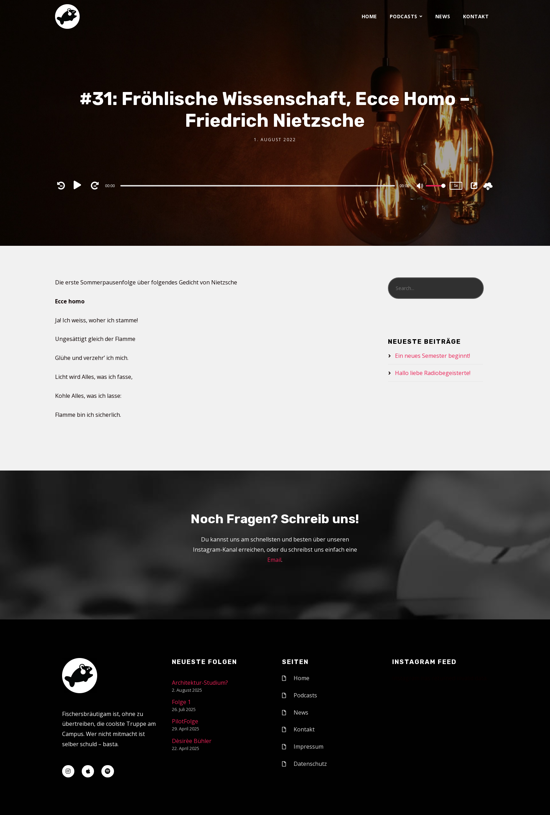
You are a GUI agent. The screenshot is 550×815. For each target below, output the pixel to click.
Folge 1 (181, 702)
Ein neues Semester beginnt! (432, 356)
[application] (259, 185)
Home (369, 16)
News (442, 16)
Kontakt (476, 16)
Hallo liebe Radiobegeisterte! (432, 373)
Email (274, 560)
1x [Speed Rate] (456, 186)
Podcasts (403, 16)
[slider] (257, 185)
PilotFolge (185, 721)
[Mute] (420, 186)
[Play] (79, 185)
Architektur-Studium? (200, 682)
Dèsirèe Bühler (192, 741)
